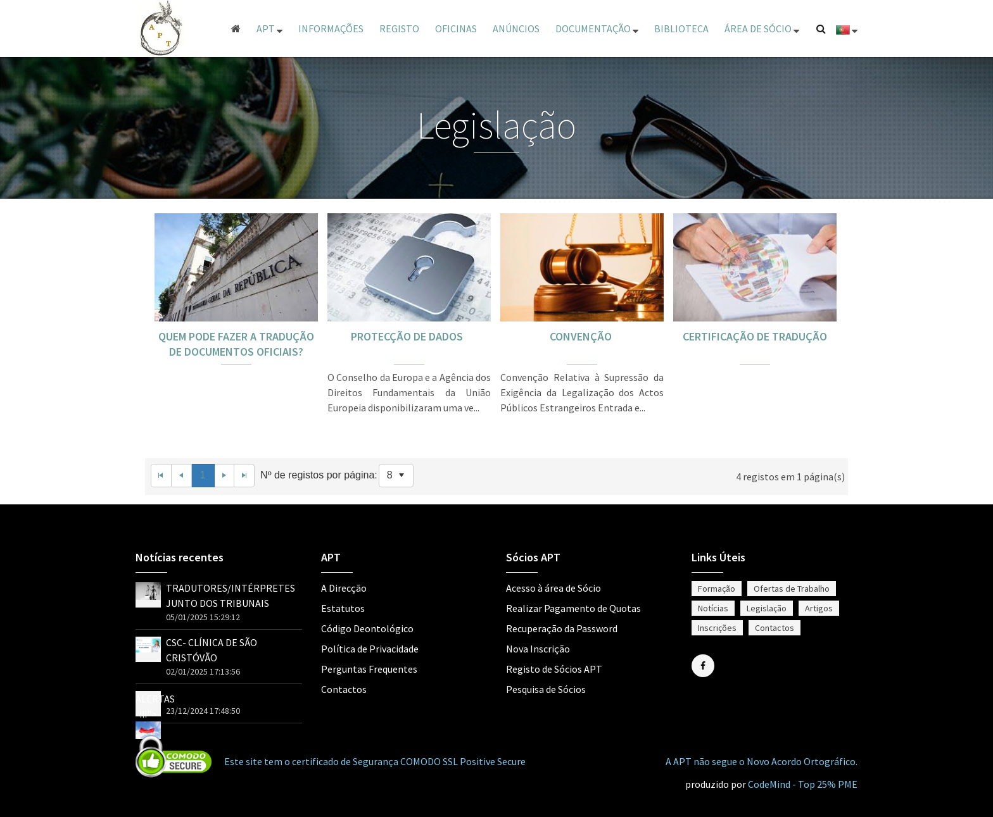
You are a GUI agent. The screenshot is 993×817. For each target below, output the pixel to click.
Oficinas (456, 28)
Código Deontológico (367, 628)
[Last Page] (244, 475)
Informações (331, 28)
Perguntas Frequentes (369, 669)
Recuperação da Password (561, 628)
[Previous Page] (182, 475)
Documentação (596, 28)
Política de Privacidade (370, 648)
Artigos (819, 608)
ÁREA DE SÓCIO (761, 28)
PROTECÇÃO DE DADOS (409, 336)
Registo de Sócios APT (554, 669)
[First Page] (161, 475)
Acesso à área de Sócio (553, 588)
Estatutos (343, 608)
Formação (716, 588)
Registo (399, 28)
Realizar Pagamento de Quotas (573, 608)
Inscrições (717, 627)
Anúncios (516, 28)
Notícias (713, 608)
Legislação (767, 608)
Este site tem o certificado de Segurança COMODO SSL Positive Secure (375, 761)
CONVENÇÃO (582, 336)
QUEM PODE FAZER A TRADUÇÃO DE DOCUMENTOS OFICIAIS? (236, 344)
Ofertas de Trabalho (792, 588)
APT (269, 28)
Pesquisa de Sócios (546, 689)
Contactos (344, 689)
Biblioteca (681, 28)
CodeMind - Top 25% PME (802, 784)
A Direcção (344, 588)
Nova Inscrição (538, 648)
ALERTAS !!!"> (155, 713)
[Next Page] (225, 475)
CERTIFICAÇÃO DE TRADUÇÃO (755, 336)
